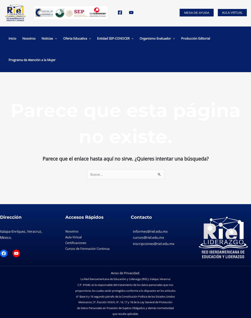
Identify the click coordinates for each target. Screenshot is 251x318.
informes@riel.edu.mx (150, 211)
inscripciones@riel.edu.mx (153, 223)
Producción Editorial (174, 39)
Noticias (45, 39)
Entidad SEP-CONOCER (103, 39)
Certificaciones (75, 222)
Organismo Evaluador (140, 39)
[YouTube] (131, 12)
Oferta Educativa (69, 39)
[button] (197, 12)
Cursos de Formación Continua (87, 228)
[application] (51, 39)
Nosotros (29, 39)
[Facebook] (120, 12)
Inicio (17, 39)
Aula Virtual (232, 12)
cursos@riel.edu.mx (148, 217)
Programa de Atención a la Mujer (213, 39)
